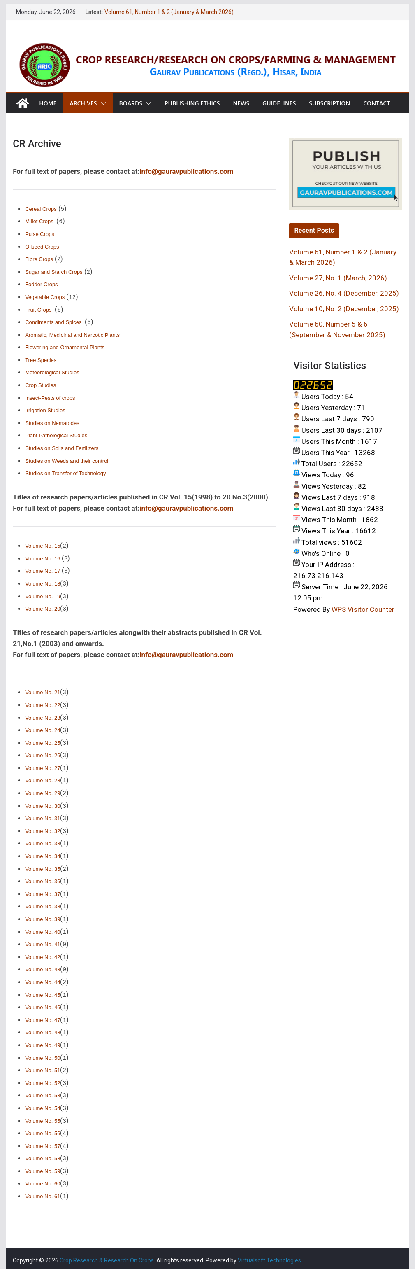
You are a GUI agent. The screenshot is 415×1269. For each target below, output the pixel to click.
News (241, 103)
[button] (101, 103)
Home (47, 103)
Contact (376, 103)
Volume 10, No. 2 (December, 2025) (344, 309)
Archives (83, 103)
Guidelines (279, 103)
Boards (130, 103)
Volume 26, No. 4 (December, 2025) (344, 293)
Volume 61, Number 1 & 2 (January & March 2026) (169, 12)
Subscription (329, 103)
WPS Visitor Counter (363, 609)
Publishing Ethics (192, 103)
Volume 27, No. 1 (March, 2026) (338, 278)
